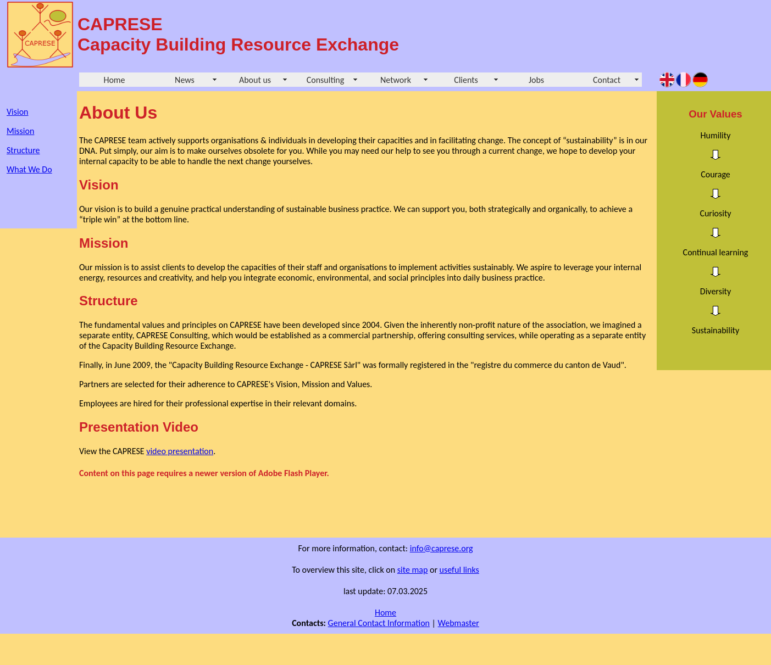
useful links (459, 570)
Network (395, 80)
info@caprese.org (441, 548)
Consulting (326, 80)
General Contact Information (379, 623)
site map (412, 570)
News (185, 80)
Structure (23, 150)
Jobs (536, 80)
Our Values (715, 114)
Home (114, 80)
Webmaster (458, 623)
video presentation (179, 451)
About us (255, 80)
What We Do (29, 169)
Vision (18, 112)
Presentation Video (138, 427)
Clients (466, 80)
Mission (20, 131)
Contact (606, 80)
